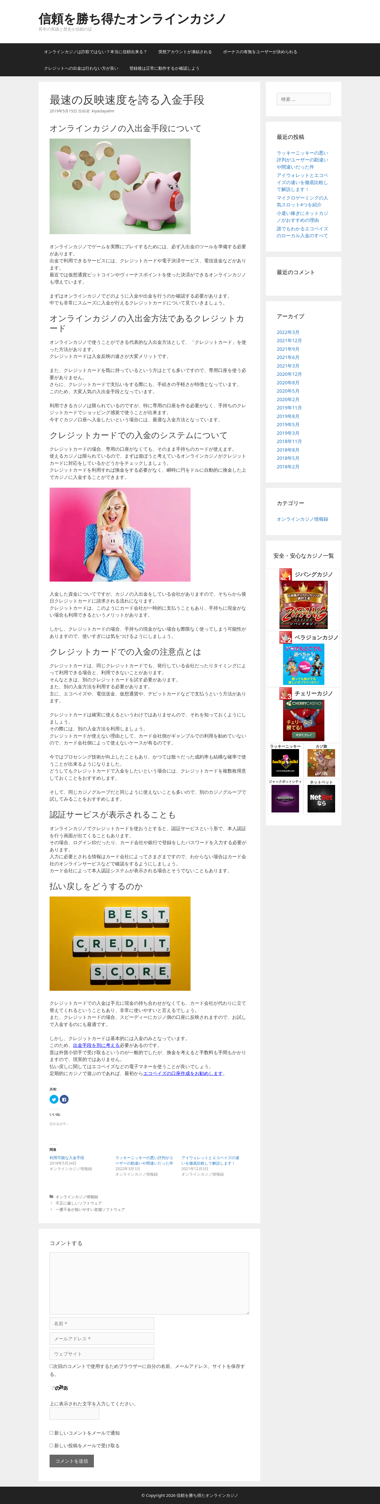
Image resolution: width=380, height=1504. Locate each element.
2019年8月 (288, 416)
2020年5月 (288, 391)
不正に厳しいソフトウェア (79, 1203)
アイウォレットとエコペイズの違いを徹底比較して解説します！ (210, 1160)
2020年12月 (289, 374)
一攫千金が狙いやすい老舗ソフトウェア (90, 1209)
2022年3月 (288, 332)
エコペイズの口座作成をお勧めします (183, 1073)
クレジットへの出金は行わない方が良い (81, 68)
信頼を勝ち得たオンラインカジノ (133, 18)
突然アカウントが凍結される (185, 51)
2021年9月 (288, 349)
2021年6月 (288, 357)
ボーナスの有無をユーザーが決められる (260, 51)
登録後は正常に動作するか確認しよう (164, 68)
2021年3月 (288, 366)
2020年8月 (288, 382)
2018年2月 (288, 466)
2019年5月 (288, 424)
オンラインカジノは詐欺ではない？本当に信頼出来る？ (95, 51)
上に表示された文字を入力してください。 (94, 1403)
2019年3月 (288, 433)
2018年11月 (289, 441)
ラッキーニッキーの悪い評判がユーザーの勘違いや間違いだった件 (144, 1160)
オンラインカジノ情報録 (77, 1196)
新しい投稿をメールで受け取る (87, 1445)
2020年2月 (288, 399)
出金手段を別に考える (96, 1045)
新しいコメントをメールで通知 (87, 1433)
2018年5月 (288, 458)
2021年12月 (289, 340)
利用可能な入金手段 (67, 1157)
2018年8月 (288, 450)
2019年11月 (289, 407)
